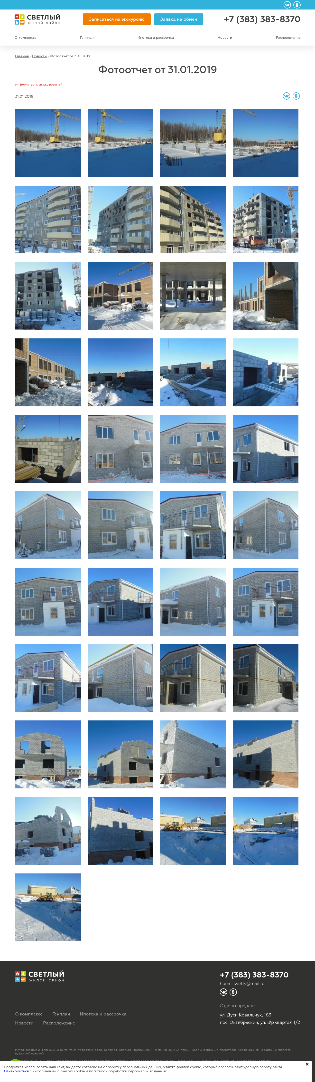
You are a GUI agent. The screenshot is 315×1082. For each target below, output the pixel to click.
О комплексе (26, 37)
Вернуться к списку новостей (41, 84)
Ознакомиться (16, 1071)
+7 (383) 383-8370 (262, 19)
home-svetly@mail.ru (242, 983)
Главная (22, 56)
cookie (76, 1061)
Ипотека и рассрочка (156, 37)
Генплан (87, 37)
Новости (225, 37)
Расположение (288, 37)
